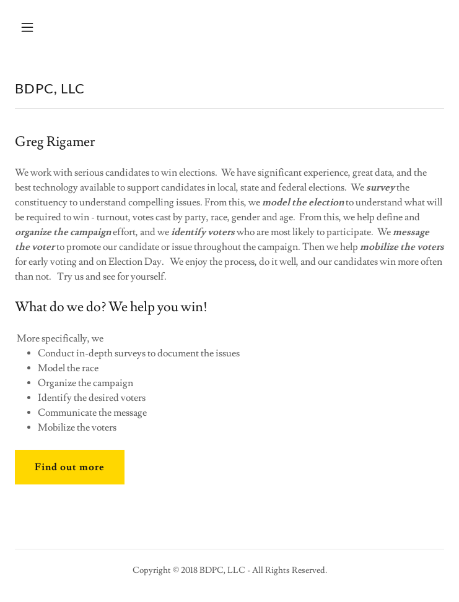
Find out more (70, 467)
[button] (64, 27)
